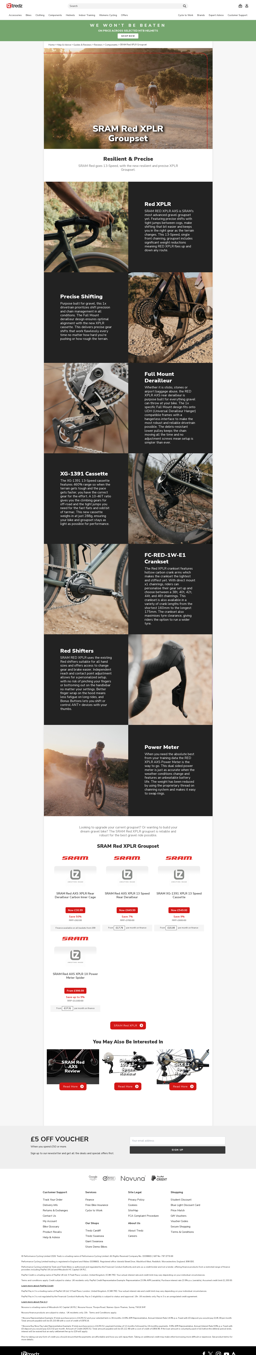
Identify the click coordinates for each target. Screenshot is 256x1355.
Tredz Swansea (94, 1236)
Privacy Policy (136, 1200)
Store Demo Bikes (96, 1247)
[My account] (246, 5)
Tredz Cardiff (93, 1230)
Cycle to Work (94, 1210)
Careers (132, 1236)
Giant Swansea (94, 1241)
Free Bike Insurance (96, 1205)
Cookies (132, 1205)
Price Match (178, 1210)
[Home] (14, 6)
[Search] (128, 6)
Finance (89, 1200)
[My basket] (240, 5)
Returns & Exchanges (55, 1210)
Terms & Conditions (182, 1232)
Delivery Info (50, 1205)
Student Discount (181, 1200)
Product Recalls (52, 1232)
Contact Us (49, 1216)
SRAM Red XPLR (125, 1025)
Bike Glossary (51, 1226)
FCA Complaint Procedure (143, 1216)
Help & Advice (51, 1237)
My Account (50, 1221)
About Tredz (135, 1230)
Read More (70, 1086)
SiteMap (133, 1210)
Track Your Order (52, 1200)
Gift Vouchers (178, 1216)
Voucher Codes (179, 1221)
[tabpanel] (68, 15)
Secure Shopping (180, 1226)
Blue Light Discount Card (185, 1205)
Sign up (177, 1149)
